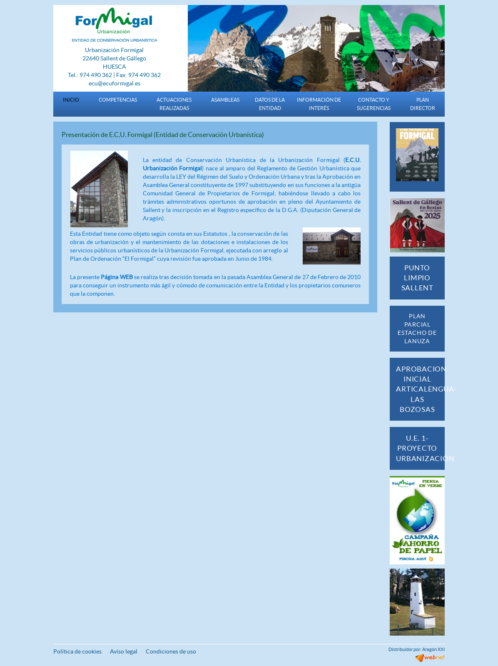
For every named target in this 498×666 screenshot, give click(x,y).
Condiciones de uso (171, 651)
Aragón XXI (433, 649)
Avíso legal (123, 651)
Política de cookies (77, 651)
